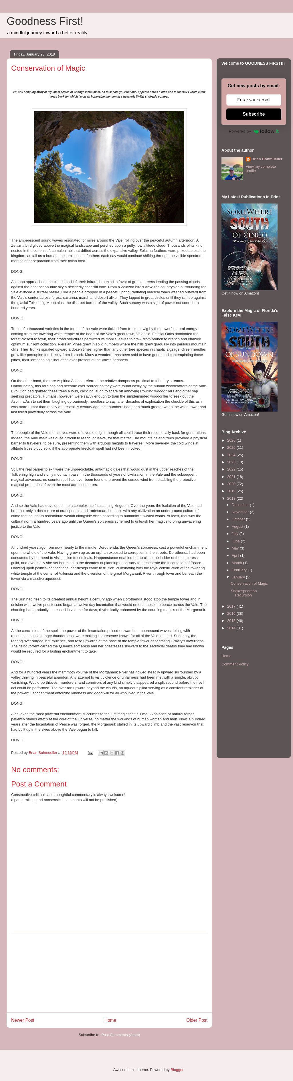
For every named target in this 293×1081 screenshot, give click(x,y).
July (235, 533)
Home (110, 1020)
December (241, 505)
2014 (232, 628)
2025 (232, 447)
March (237, 563)
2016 (232, 613)
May (236, 548)
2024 (232, 455)
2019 (232, 491)
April (236, 555)
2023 (232, 462)
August (238, 526)
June (236, 541)
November (241, 512)
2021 (232, 477)
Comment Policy (235, 664)
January (239, 577)
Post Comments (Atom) (120, 1035)
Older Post (196, 1020)
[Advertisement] (109, 972)
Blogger (177, 1070)
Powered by (254, 131)
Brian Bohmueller (267, 159)
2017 (232, 606)
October (239, 519)
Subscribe (254, 114)
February (240, 570)
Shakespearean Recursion (244, 593)
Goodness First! (45, 21)
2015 (232, 620)
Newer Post (22, 1020)
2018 (232, 498)
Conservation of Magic (249, 583)
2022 (232, 469)
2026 (232, 440)
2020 (232, 484)
